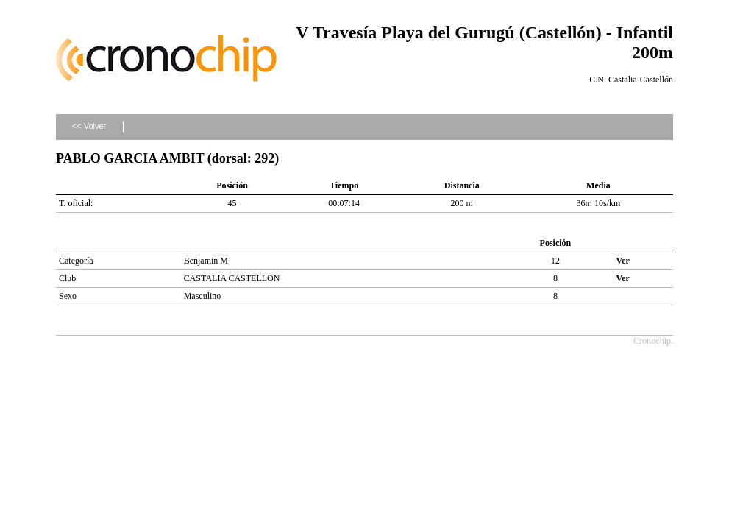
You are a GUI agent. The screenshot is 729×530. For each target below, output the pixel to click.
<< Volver (89, 125)
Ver (623, 260)
